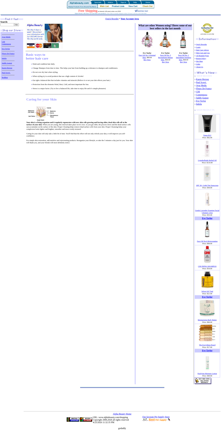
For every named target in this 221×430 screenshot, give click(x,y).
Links (198, 64)
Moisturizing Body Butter (207, 320)
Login (198, 47)
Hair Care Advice (202, 50)
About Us (199, 67)
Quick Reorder (112, 19)
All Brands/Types (202, 56)
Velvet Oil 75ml (207, 291)
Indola (4, 58)
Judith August (7, 63)
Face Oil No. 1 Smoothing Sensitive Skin (183, 57)
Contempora (6, 44)
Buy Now (147, 60)
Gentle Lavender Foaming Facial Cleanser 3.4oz (207, 211)
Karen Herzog (7, 68)
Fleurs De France (8, 53)
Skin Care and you (203, 53)
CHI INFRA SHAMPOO (207, 266)
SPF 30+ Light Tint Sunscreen (207, 185)
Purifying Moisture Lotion (207, 373)
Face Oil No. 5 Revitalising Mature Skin (165, 57)
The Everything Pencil (207, 345)
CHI (3, 42)
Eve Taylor (6, 49)
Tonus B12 (207, 135)
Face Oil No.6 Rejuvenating (207, 241)
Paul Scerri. (6, 73)
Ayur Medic (6, 37)
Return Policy (201, 58)
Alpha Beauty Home (122, 414)
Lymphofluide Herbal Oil (207, 160)
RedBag (5, 77)
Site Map (199, 61)
